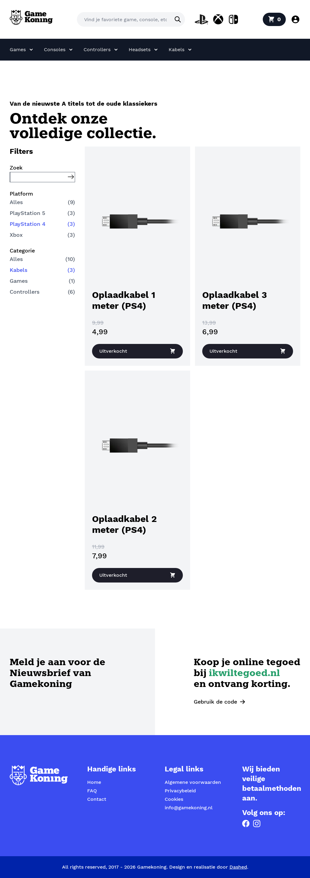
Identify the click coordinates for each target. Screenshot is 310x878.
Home (94, 782)
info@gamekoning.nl (189, 807)
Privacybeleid (180, 791)
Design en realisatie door (208, 867)
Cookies (174, 799)
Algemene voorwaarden (193, 782)
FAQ (92, 791)
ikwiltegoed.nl (244, 673)
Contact (96, 799)
